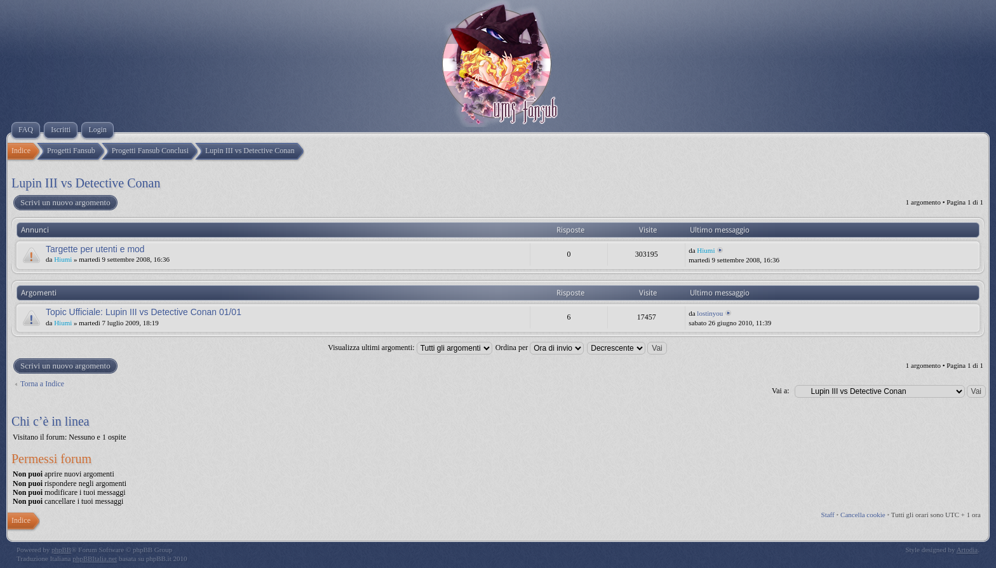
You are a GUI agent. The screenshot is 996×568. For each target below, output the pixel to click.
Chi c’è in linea (50, 421)
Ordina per (539, 347)
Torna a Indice (42, 383)
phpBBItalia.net (94, 558)
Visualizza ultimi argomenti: (410, 347)
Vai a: (781, 390)
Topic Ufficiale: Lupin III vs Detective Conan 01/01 (143, 312)
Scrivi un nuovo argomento (65, 202)
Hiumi (63, 259)
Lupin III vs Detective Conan (85, 183)
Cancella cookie (862, 514)
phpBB (61, 549)
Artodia (967, 549)
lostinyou (710, 313)
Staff (828, 514)
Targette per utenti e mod (95, 249)
